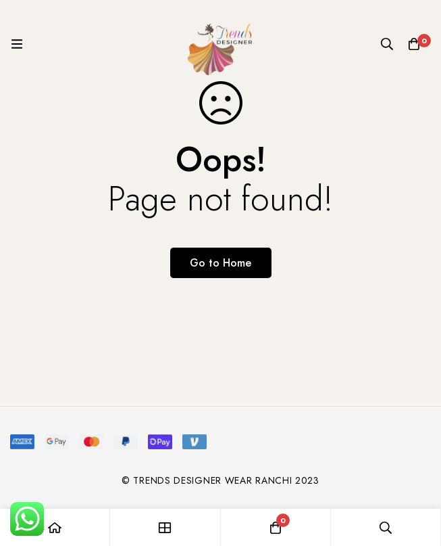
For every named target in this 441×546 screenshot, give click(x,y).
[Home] (55, 527)
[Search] (386, 44)
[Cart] (413, 44)
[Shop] (165, 527)
